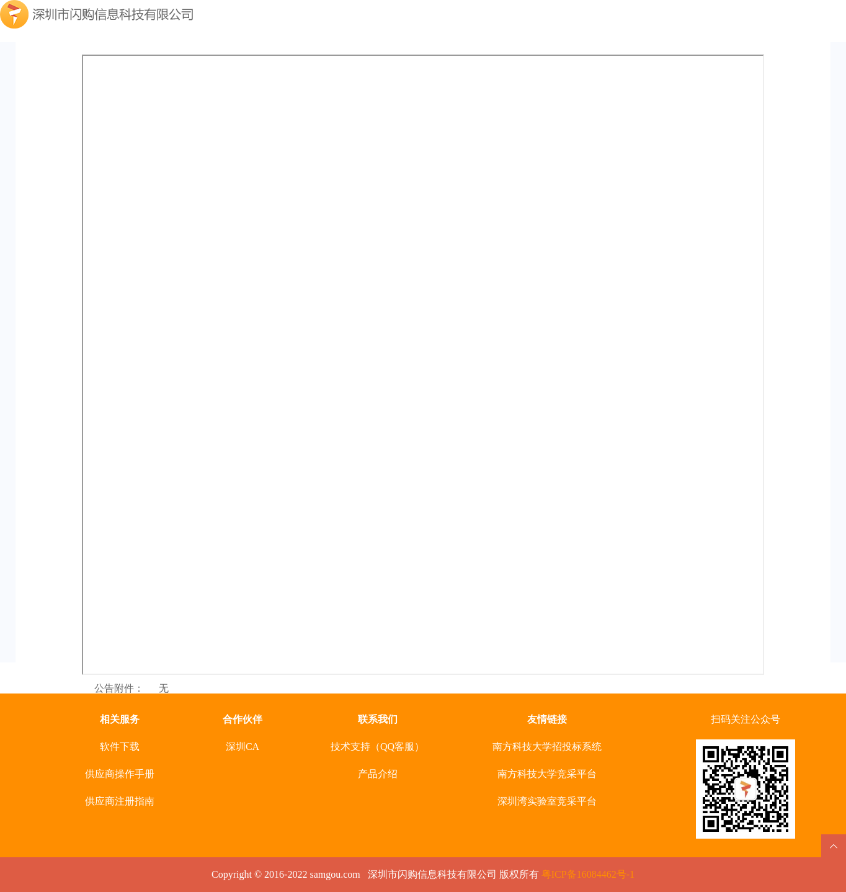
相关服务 (120, 719)
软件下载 (120, 746)
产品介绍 (378, 774)
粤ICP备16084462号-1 (587, 874)
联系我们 (378, 719)
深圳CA (242, 746)
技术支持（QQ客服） (377, 746)
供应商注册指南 (119, 801)
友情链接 (547, 719)
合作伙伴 (242, 719)
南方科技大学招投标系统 (547, 746)
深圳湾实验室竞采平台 (547, 801)
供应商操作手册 (119, 774)
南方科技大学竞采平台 (547, 774)
